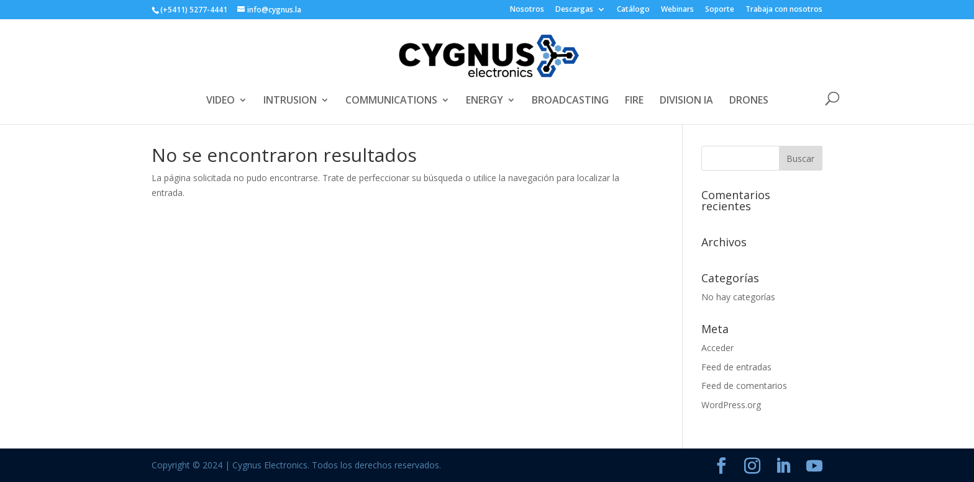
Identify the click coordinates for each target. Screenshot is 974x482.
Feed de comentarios (744, 385)
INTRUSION (290, 101)
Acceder (717, 348)
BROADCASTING (570, 101)
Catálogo (633, 10)
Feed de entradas (736, 367)
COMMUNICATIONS (391, 101)
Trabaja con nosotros (783, 10)
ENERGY (484, 101)
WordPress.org (731, 405)
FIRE (634, 101)
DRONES (748, 101)
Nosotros (527, 10)
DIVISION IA (686, 101)
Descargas (574, 10)
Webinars (677, 10)
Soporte (719, 10)
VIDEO (220, 101)
